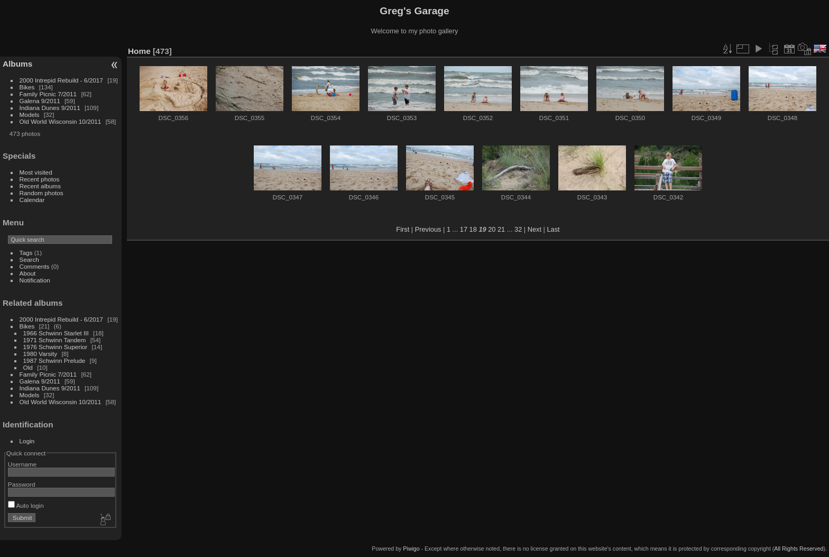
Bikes (27, 87)
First (402, 229)
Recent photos (40, 179)
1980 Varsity (40, 353)
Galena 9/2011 (40, 100)
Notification (35, 280)
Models (30, 114)
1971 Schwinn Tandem (54, 339)
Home (139, 51)
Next (534, 229)
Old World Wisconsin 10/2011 (61, 121)
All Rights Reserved (798, 548)
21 (501, 229)
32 (518, 229)
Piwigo (411, 548)
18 (473, 229)
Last (553, 229)
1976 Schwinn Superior (55, 346)
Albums (17, 63)
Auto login (26, 505)
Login (27, 440)
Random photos (41, 192)
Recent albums (40, 185)
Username (22, 464)
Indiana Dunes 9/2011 (50, 107)
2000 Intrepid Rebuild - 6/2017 (61, 80)
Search (29, 259)
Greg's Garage (414, 10)
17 (463, 229)
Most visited (36, 172)
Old (28, 367)
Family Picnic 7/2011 (48, 93)
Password (21, 484)
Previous (428, 229)
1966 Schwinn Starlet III (56, 333)
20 (491, 229)
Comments (35, 266)
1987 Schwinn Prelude (54, 360)
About (28, 273)
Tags (26, 252)
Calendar (32, 199)
